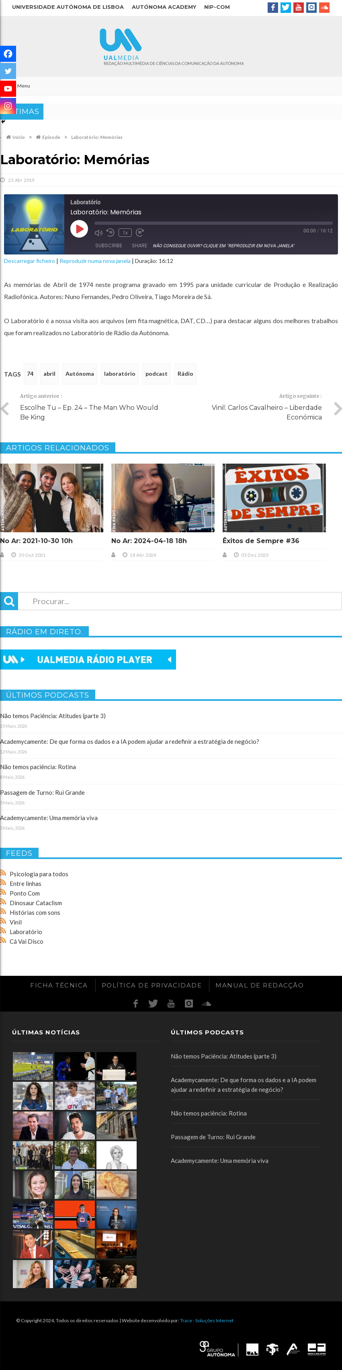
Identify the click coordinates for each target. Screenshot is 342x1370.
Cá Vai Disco (26, 941)
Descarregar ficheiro (29, 260)
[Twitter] (8, 71)
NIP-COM (217, 7)
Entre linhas (25, 883)
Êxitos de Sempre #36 (261, 541)
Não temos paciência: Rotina (38, 766)
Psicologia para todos (39, 873)
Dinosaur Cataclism (36, 902)
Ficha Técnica (59, 985)
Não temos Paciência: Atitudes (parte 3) (53, 715)
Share (139, 245)
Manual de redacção (259, 985)
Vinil (16, 922)
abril (49, 373)
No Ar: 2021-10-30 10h (36, 541)
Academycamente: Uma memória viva (49, 817)
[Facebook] (8, 54)
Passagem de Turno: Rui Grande (42, 792)
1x (125, 232)
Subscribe (108, 245)
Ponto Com (25, 893)
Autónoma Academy (164, 7)
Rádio (185, 373)
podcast (156, 373)
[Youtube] (8, 89)
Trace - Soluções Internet (206, 1320)
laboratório (119, 373)
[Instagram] (8, 106)
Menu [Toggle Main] (19, 86)
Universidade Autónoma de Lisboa (68, 7)
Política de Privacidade (152, 985)
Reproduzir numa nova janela (95, 260)
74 (30, 373)
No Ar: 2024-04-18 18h (149, 541)
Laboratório (26, 931)
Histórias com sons (35, 912)
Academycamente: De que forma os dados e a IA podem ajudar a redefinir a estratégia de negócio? (129, 741)
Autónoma (80, 373)
